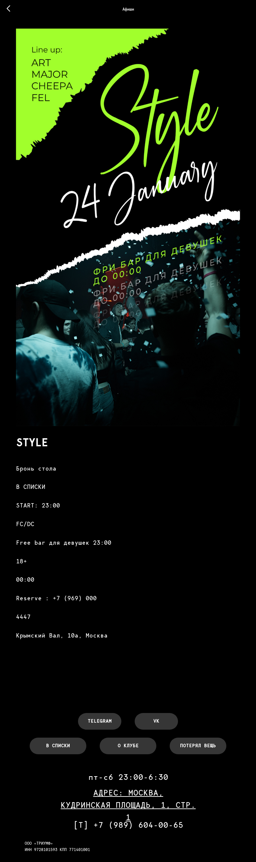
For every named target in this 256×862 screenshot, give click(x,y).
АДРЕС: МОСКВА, (128, 780)
